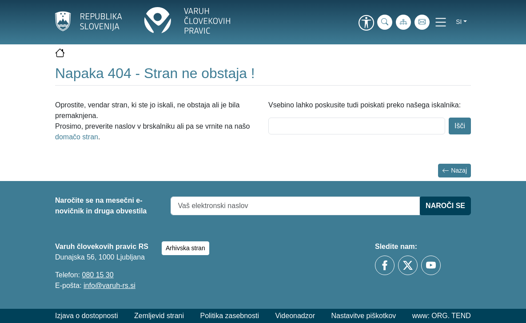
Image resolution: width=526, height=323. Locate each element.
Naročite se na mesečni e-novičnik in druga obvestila (101, 206)
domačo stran (76, 137)
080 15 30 (97, 275)
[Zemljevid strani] (403, 22)
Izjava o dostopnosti (86, 315)
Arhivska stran (185, 248)
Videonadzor (295, 315)
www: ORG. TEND (441, 315)
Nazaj (454, 170)
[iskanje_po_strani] (384, 22)
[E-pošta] (422, 22)
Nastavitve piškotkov (363, 315)
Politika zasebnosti (229, 315)
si (459, 21)
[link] (366, 23)
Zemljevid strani (159, 315)
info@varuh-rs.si (109, 285)
